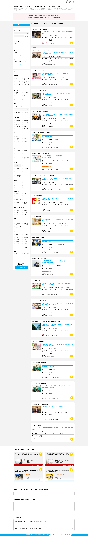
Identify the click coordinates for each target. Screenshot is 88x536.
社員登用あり (26, 243)
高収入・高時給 (18, 113)
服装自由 (17, 212)
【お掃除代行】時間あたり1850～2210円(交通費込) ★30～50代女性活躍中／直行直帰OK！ (57, 261)
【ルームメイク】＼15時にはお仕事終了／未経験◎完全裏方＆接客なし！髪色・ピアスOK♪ (57, 32)
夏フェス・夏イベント (26, 96)
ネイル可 (17, 214)
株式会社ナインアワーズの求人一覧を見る (49, 43)
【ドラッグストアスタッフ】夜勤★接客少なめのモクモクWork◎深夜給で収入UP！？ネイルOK (57, 304)
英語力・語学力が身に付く (26, 224)
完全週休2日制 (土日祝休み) (18, 176)
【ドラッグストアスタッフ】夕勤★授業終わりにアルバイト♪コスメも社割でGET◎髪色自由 (57, 94)
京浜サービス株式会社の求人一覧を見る (49, 64)
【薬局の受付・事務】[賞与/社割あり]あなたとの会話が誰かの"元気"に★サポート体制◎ (57, 136)
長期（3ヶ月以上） (18, 85)
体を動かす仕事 (18, 154)
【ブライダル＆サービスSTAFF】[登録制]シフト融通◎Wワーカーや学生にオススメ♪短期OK (57, 325)
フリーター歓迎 (18, 129)
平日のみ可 (26, 168)
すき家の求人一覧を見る (46, 210)
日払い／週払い (26, 113)
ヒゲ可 (25, 214)
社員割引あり (26, 241)
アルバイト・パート (18, 139)
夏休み (17, 95)
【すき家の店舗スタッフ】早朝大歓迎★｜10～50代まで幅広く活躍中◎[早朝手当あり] (57, 220)
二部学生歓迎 (26, 122)
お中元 (25, 99)
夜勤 (24, 187)
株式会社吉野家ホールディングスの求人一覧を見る (50, 252)
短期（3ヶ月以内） (26, 82)
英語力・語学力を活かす (18, 254)
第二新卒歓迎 (18, 132)
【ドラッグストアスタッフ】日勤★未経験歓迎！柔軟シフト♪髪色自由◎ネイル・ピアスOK (57, 345)
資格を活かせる (26, 258)
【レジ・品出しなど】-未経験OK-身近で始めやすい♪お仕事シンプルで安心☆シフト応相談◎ (57, 366)
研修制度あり (26, 234)
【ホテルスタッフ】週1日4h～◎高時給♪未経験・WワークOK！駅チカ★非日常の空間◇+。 (57, 53)
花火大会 (17, 99)
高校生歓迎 (26, 120)
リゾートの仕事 (18, 158)
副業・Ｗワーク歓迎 (26, 129)
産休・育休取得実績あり (26, 247)
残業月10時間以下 (26, 158)
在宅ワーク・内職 (26, 154)
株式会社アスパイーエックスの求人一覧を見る (50, 335)
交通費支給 (18, 237)
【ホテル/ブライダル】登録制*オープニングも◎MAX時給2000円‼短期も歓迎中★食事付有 (57, 179)
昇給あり (25, 239)
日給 (22, 106)
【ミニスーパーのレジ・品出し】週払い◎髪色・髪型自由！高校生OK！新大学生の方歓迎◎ (57, 284)
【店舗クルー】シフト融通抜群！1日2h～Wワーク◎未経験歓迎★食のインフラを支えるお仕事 (57, 199)
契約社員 (17, 141)
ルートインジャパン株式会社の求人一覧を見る (50, 419)
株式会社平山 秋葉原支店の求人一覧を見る (49, 294)
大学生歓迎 (18, 122)
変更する (21, 46)
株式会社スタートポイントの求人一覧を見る (49, 84)
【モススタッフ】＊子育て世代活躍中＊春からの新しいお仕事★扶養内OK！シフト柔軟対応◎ (52, 428)
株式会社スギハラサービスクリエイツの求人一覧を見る (51, 189)
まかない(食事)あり (18, 235)
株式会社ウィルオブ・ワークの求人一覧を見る (50, 169)
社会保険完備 (18, 243)
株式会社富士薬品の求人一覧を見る (48, 105)
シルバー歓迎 (18, 126)
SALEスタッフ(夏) (18, 93)
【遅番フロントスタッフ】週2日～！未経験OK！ (53, 406)
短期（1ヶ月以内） (18, 82)
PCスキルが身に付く (18, 227)
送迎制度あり (26, 237)
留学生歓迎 (26, 126)
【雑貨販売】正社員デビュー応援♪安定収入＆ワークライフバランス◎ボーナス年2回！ (57, 156)
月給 (27, 106)
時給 (17, 106)
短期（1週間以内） (26, 79)
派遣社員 (25, 141)
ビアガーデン (26, 92)
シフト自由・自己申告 (18, 172)
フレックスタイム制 (26, 172)
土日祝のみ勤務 (18, 169)
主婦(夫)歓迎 (26, 124)
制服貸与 (17, 241)
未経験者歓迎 (18, 120)
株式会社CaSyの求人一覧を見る (47, 274)
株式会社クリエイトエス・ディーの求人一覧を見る (50, 147)
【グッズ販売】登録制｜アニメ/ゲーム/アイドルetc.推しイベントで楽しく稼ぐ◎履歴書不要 (57, 74)
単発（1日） (18, 78)
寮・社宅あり (18, 239)
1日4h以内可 (26, 150)
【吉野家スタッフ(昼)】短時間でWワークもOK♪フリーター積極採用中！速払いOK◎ (57, 241)
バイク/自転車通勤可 (18, 224)
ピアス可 (25, 212)
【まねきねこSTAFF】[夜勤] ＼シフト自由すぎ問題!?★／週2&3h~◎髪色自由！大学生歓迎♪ (57, 115)
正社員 (25, 138)
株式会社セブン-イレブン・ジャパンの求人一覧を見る (51, 377)
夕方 (24, 185)
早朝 (16, 182)
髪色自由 (17, 210)
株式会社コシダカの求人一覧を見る (48, 126)
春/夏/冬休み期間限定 (26, 85)
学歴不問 (17, 124)
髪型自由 (25, 210)
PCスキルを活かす (26, 254)
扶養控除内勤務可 (18, 151)
